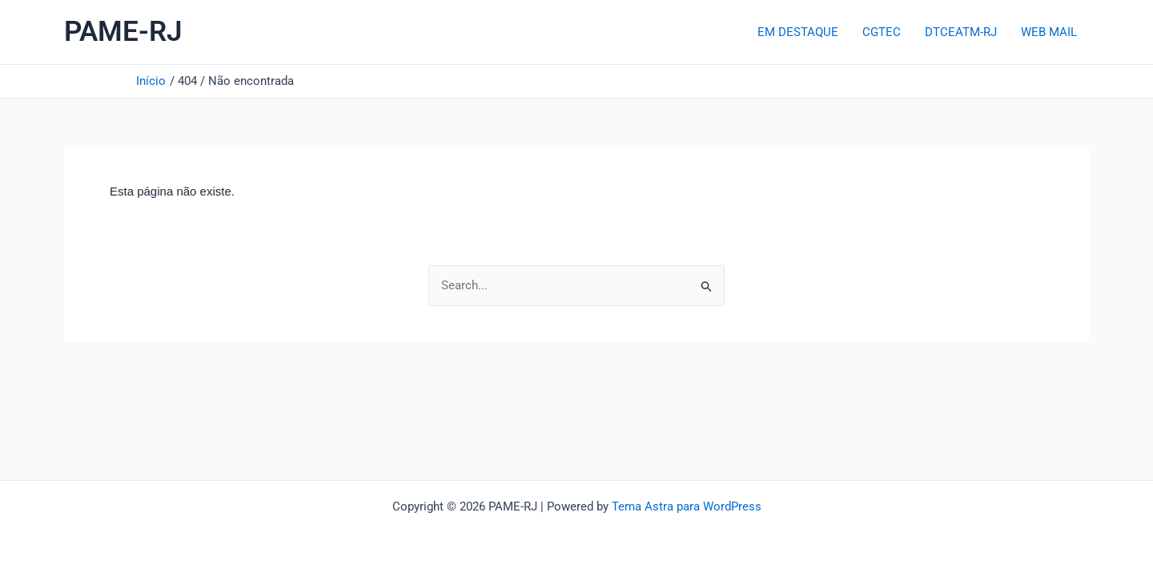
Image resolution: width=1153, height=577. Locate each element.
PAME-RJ (123, 31)
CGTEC (881, 32)
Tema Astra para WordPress (686, 506)
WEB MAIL (1049, 32)
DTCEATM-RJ (961, 32)
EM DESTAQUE (797, 32)
